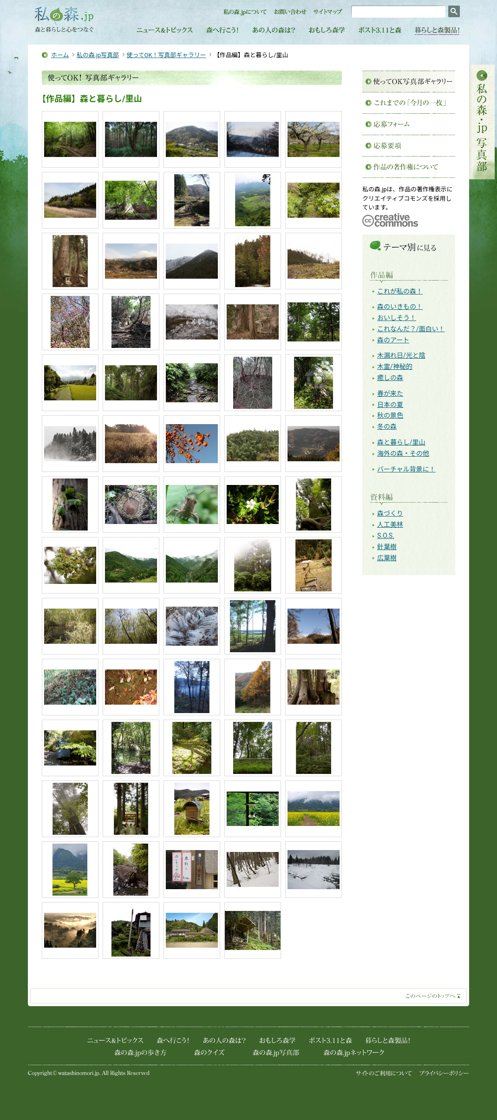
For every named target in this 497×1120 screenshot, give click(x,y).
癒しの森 (390, 377)
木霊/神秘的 (394, 366)
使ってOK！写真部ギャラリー (166, 55)
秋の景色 (390, 415)
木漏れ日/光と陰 (401, 355)
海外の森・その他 (403, 453)
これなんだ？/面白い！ (411, 329)
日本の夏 (390, 404)
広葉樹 (387, 558)
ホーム (60, 55)
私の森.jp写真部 (98, 55)
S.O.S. (385, 535)
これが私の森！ (400, 291)
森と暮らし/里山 (401, 442)
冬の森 (387, 426)
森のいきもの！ (400, 306)
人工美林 (390, 524)
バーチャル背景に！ (406, 469)
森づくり (390, 513)
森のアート (393, 340)
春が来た (390, 393)
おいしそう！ (396, 317)
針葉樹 (387, 546)
